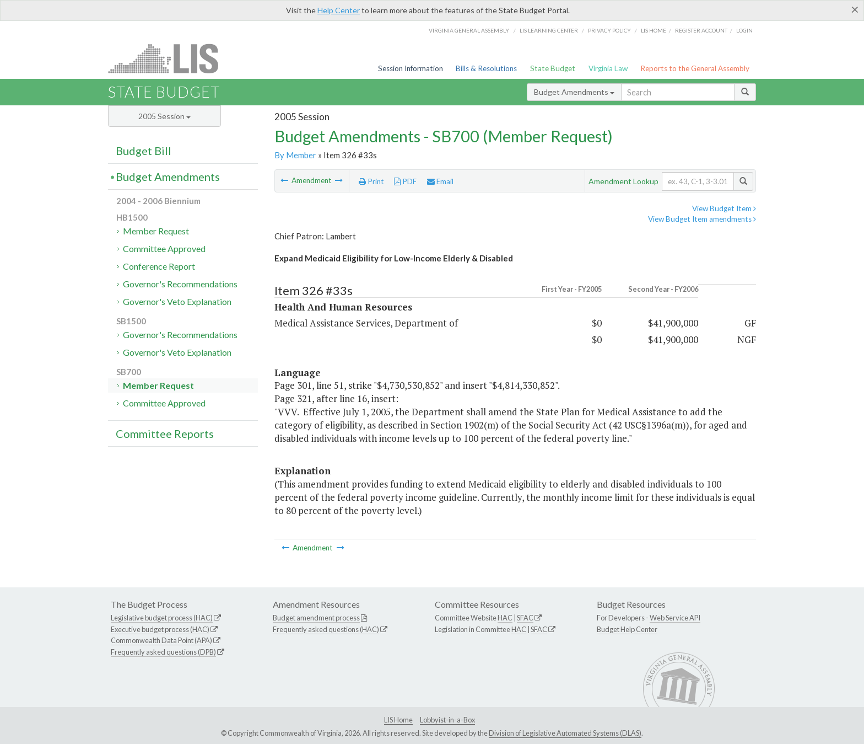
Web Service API (675, 617)
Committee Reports (165, 433)
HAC (505, 617)
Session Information (410, 68)
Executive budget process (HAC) (160, 629)
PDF (405, 181)
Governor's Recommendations (180, 284)
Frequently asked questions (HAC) (326, 629)
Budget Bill (143, 150)
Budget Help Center (627, 629)
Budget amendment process (316, 617)
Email (440, 181)
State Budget (552, 68)
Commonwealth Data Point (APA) (161, 640)
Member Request (156, 231)
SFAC (525, 617)
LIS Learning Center (549, 30)
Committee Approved (164, 248)
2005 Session (164, 116)
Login (744, 30)
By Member (295, 155)
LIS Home (398, 719)
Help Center (338, 10)
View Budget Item (724, 208)
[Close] (855, 9)
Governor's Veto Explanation (177, 301)
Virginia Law (608, 68)
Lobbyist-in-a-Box (447, 719)
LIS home (653, 30)
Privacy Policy (609, 30)
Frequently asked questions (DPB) (163, 651)
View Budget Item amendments (702, 219)
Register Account (701, 30)
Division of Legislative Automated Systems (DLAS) (565, 733)
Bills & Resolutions (486, 68)
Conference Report (159, 266)
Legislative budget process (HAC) (162, 617)
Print (371, 181)
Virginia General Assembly (469, 30)
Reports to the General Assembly (694, 68)
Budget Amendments (574, 92)
